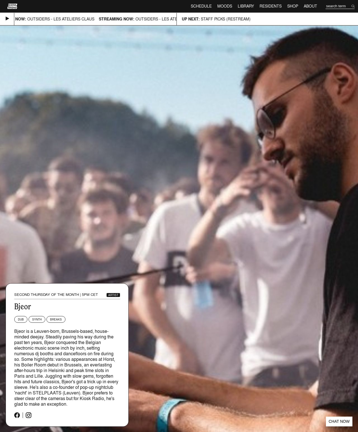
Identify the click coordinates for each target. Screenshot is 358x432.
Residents (271, 6)
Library (246, 6)
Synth (37, 319)
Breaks (56, 319)
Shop (292, 6)
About (310, 6)
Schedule (201, 6)
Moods (224, 6)
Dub (21, 319)
